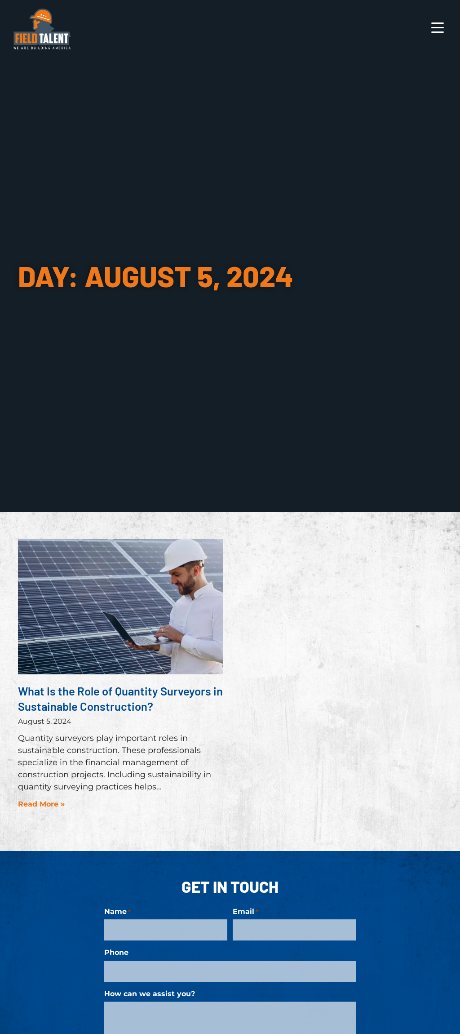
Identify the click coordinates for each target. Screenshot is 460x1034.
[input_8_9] (230, 968)
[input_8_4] (294, 929)
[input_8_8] (165, 929)
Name (117, 911)
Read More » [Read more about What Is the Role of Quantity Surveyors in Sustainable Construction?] (41, 804)
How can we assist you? (149, 990)
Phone (116, 950)
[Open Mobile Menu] (437, 30)
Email (245, 911)
